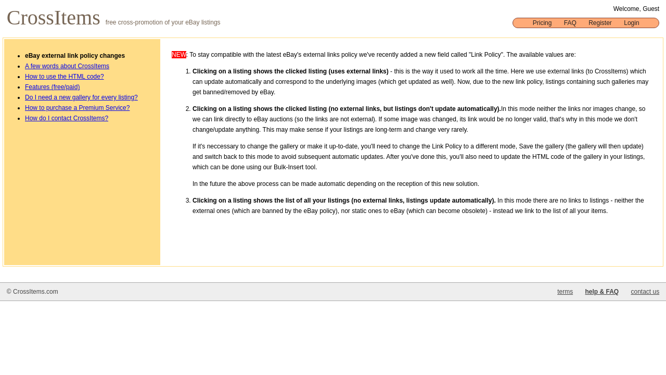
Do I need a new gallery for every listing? (81, 97)
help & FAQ (602, 291)
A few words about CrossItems (67, 66)
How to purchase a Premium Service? (77, 107)
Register (600, 23)
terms (565, 291)
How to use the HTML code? (64, 76)
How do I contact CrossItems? (66, 118)
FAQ (570, 23)
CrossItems (56, 17)
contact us (645, 291)
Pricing (542, 23)
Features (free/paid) (52, 87)
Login (631, 23)
